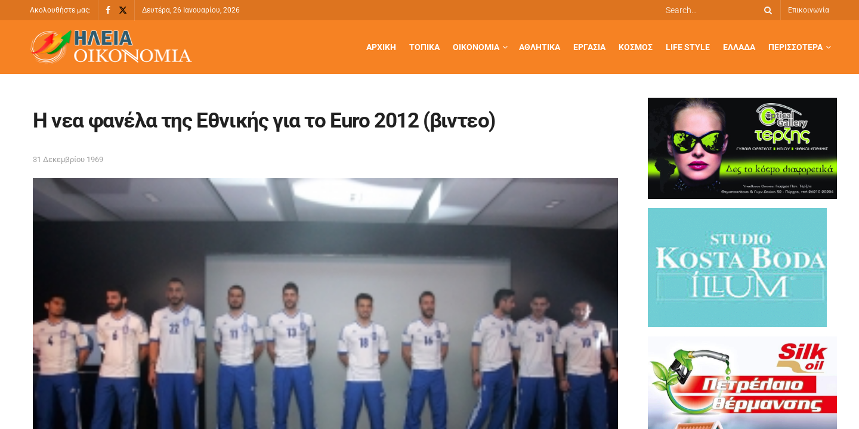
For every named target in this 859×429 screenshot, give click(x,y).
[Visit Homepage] (111, 47)
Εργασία (589, 47)
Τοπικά (424, 47)
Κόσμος (636, 47)
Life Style (688, 47)
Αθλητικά (539, 47)
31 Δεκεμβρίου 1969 (68, 159)
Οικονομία (476, 47)
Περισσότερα (795, 47)
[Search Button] (766, 10)
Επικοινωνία (808, 10)
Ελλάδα (739, 47)
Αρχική (381, 47)
